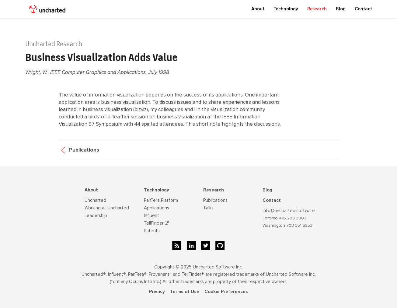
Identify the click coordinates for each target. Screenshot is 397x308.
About (91, 190)
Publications (80, 150)
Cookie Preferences (226, 291)
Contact (363, 9)
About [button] (257, 9)
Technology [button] (285, 9)
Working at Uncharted (107, 208)
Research (213, 190)
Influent (151, 215)
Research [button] (317, 9)
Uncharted (95, 200)
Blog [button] (341, 9)
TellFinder (156, 223)
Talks (208, 208)
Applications (156, 208)
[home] (48, 9)
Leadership (96, 215)
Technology (156, 190)
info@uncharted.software (289, 210)
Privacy (157, 291)
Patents (152, 230)
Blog (267, 190)
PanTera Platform (161, 200)
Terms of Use (184, 291)
